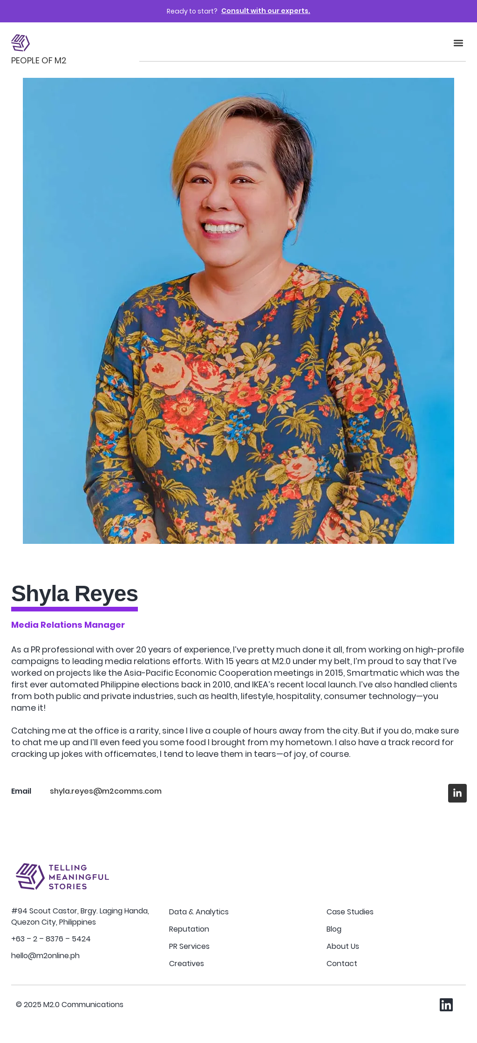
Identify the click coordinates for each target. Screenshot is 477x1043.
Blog (334, 929)
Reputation (189, 929)
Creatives (186, 963)
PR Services (189, 946)
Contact (342, 963)
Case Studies (350, 911)
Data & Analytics (199, 911)
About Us (343, 946)
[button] (458, 43)
